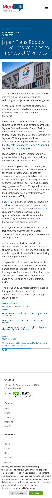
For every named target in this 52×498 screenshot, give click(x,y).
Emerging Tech (9, 306)
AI (5, 439)
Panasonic (43, 208)
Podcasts (8, 422)
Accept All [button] (36, 493)
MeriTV (7, 426)
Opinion (8, 417)
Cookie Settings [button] (17, 493)
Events (7, 413)
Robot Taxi (7, 201)
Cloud (7, 444)
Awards (7, 462)
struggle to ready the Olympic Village (25, 144)
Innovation (22, 306)
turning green (24, 148)
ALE (4, 243)
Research (8, 457)
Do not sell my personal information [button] (18, 488)
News (7, 408)
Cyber (7, 448)
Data (6, 453)
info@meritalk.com (12, 388)
